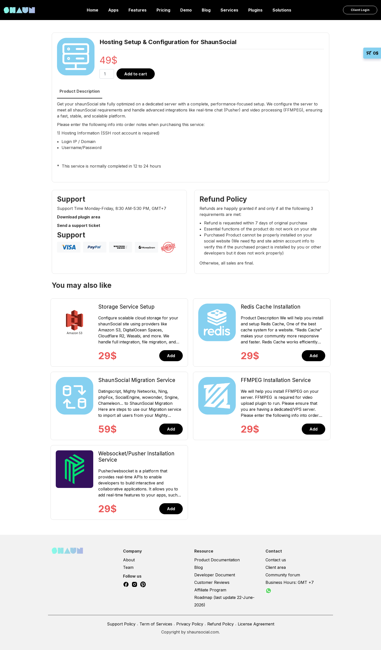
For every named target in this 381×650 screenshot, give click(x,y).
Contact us (276, 559)
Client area (276, 567)
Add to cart (135, 73)
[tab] (79, 91)
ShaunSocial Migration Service (136, 380)
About (129, 559)
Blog (206, 10)
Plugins (255, 10)
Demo (186, 10)
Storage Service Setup (126, 307)
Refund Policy (220, 623)
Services (229, 10)
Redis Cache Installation (270, 307)
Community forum (283, 574)
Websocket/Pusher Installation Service (136, 456)
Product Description (80, 91)
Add (171, 355)
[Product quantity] (107, 74)
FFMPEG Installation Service (276, 380)
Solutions (281, 10)
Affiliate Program (210, 589)
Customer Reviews (212, 582)
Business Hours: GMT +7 (290, 582)
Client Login (360, 10)
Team (128, 567)
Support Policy (121, 623)
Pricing (163, 10)
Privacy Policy (189, 623)
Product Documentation (217, 559)
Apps (113, 10)
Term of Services (156, 623)
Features (137, 10)
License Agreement (256, 623)
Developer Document (214, 574)
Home (92, 10)
